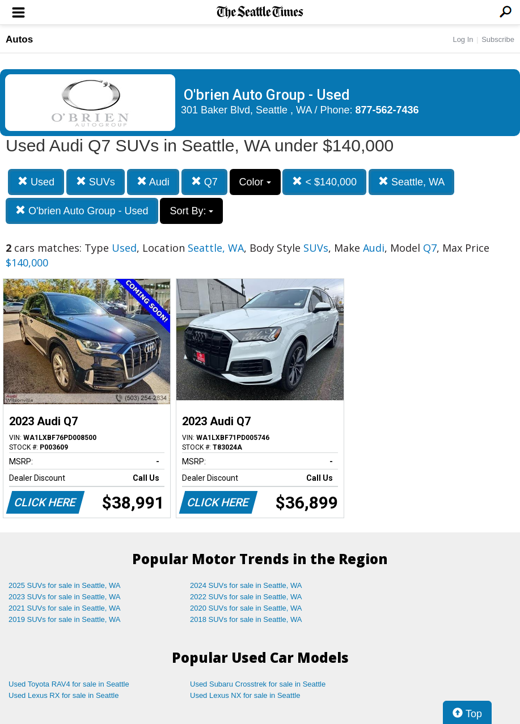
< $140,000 (324, 182)
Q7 (204, 182)
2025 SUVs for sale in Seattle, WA (65, 585)
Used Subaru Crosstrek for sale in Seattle (257, 684)
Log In (463, 39)
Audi (153, 182)
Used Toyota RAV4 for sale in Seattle (69, 684)
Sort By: (191, 211)
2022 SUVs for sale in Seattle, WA (246, 596)
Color (255, 182)
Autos (19, 39)
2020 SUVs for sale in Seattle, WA (246, 608)
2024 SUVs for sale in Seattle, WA (246, 585)
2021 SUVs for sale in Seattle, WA (65, 608)
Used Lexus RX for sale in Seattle (64, 695)
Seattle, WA (411, 182)
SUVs (95, 182)
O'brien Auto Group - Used (82, 211)
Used (36, 182)
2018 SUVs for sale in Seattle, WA (246, 619)
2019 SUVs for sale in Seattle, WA (65, 619)
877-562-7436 (387, 110)
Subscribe (497, 39)
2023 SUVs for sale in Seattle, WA (65, 596)
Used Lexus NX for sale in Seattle (245, 695)
